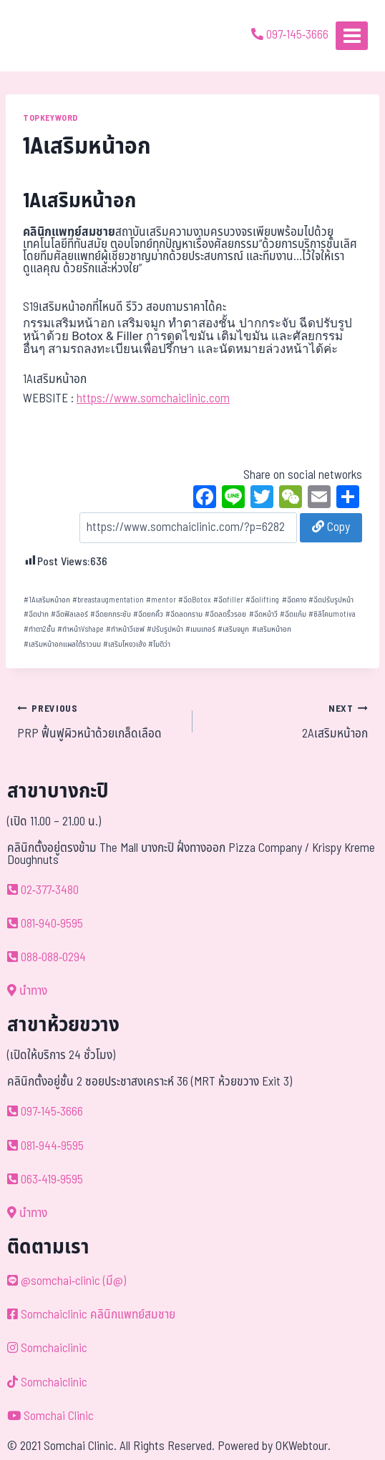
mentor (161, 600)
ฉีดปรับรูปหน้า (331, 600)
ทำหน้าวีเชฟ (125, 629)
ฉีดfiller (228, 600)
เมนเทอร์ (200, 629)
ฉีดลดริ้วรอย (225, 614)
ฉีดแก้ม (293, 614)
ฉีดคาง (294, 600)
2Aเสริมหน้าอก (286, 721)
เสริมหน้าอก (271, 629)
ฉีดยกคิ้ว (148, 614)
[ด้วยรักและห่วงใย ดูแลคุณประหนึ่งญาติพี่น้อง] (52, 35)
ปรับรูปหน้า (165, 629)
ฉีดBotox (194, 600)
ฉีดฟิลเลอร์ (69, 614)
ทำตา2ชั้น (39, 629)
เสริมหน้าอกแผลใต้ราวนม (62, 644)
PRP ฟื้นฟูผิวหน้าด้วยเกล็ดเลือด (98, 721)
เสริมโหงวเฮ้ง (124, 644)
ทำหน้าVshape (80, 629)
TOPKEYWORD (50, 117)
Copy (331, 527)
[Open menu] (352, 35)
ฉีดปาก (36, 614)
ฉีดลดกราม (184, 614)
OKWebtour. (303, 1446)
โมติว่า (159, 644)
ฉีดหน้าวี (263, 614)
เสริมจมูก (233, 629)
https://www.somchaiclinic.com (153, 398)
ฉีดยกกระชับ (110, 614)
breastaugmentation (108, 600)
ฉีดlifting (262, 600)
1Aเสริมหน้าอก (47, 600)
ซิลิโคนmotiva (332, 614)
